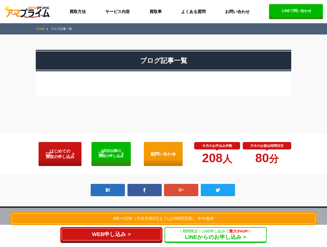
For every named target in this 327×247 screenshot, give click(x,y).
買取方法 (77, 11)
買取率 (155, 11)
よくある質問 (193, 11)
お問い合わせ (237, 11)
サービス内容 (117, 11)
